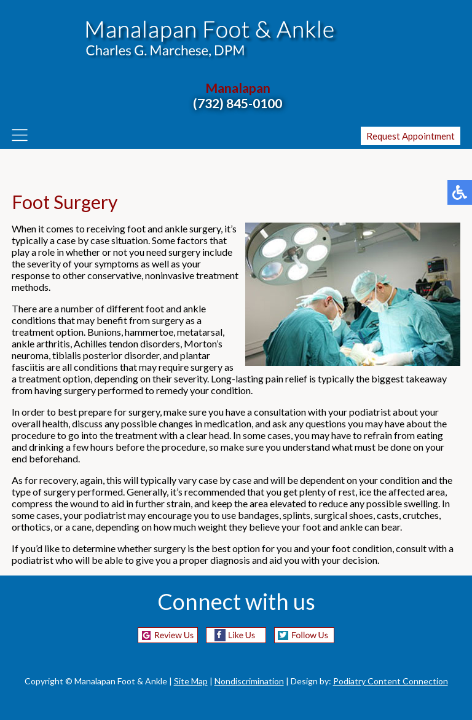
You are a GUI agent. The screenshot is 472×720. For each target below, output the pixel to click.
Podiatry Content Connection (390, 681)
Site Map (191, 681)
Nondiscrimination (249, 681)
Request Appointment (410, 135)
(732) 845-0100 (237, 103)
